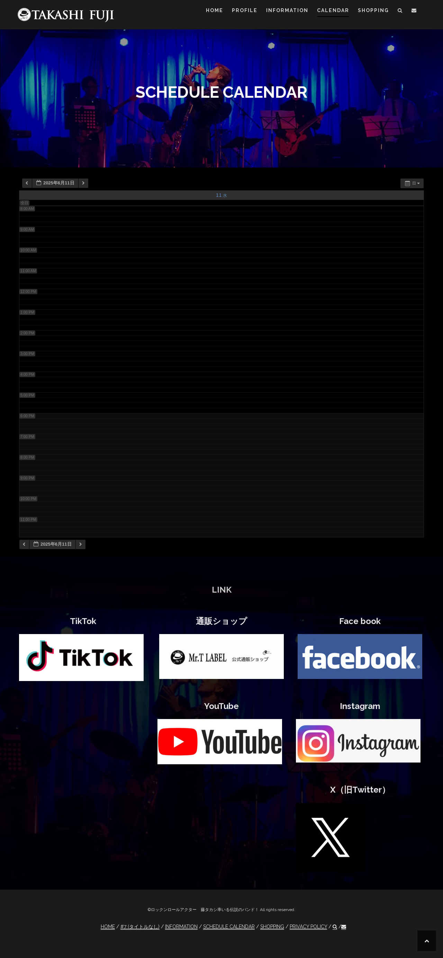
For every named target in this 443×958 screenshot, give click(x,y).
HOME (214, 10)
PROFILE (244, 10)
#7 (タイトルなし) (140, 926)
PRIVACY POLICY (308, 926)
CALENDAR (333, 10)
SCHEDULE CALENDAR (229, 926)
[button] (400, 11)
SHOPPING (373, 10)
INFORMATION (287, 10)
